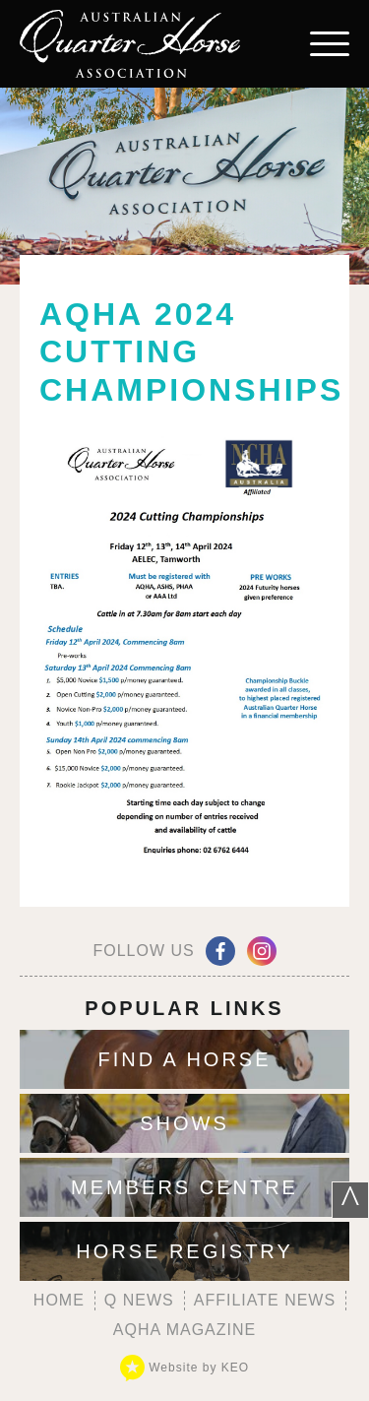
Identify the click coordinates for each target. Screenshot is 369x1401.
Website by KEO (184, 1367)
